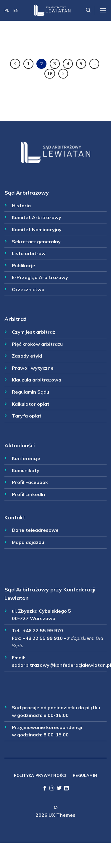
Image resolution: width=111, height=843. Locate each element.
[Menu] (103, 10)
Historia (21, 205)
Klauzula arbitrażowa (36, 380)
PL (6, 10)
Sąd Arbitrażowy (26, 192)
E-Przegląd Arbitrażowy (40, 277)
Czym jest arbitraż (33, 332)
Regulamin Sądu (30, 392)
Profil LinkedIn (28, 494)
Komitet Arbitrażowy (36, 217)
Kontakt (14, 517)
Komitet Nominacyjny (37, 229)
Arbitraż (15, 319)
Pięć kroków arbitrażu (37, 344)
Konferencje (26, 458)
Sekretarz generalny (36, 241)
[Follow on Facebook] (44, 788)
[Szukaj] (88, 10)
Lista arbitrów (29, 253)
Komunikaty (25, 470)
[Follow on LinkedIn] (66, 788)
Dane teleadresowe (35, 530)
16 (49, 73)
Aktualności (19, 445)
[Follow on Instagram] (51, 788)
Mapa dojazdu (28, 542)
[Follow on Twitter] (59, 788)
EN (16, 10)
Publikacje (23, 265)
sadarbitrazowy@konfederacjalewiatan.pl (61, 665)
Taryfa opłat (26, 416)
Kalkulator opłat (30, 404)
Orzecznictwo (28, 289)
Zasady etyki (27, 356)
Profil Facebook (30, 482)
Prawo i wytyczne (33, 368)
